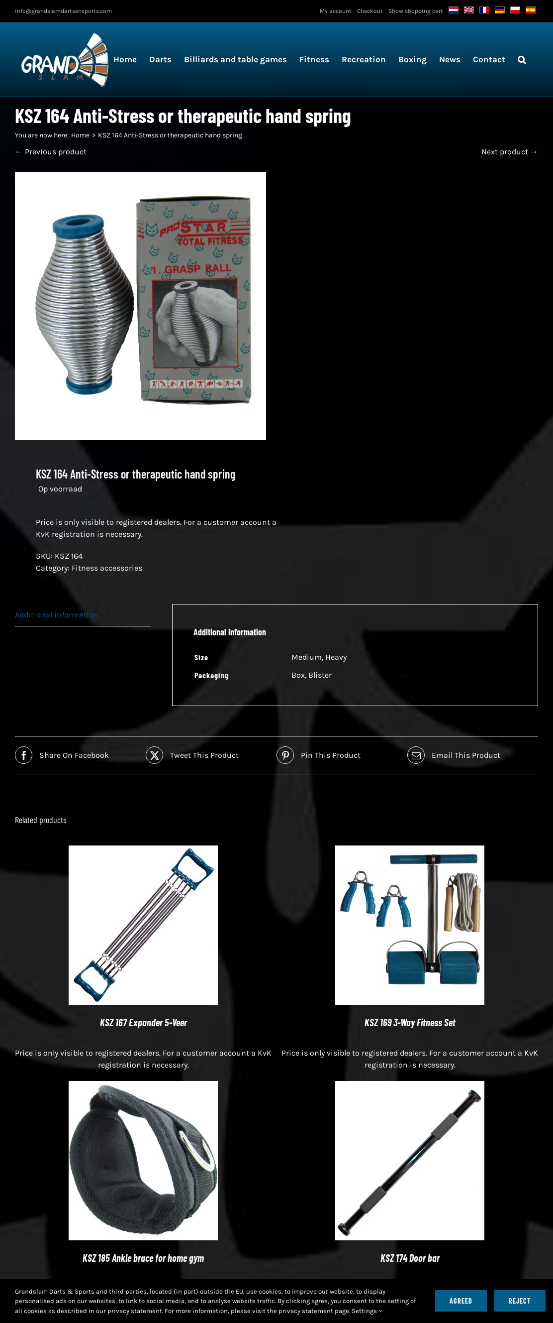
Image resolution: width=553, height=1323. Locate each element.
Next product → (509, 151)
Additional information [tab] (56, 614)
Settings (367, 1311)
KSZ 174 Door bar (410, 1258)
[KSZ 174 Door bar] (409, 1086)
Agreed (461, 1301)
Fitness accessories (107, 568)
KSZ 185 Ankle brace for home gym (143, 1258)
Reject (520, 1301)
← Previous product (51, 151)
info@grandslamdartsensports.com (63, 10)
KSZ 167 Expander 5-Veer (143, 1022)
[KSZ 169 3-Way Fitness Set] (409, 851)
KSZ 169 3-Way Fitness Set (410, 1022)
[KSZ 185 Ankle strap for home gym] (143, 1086)
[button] (522, 59)
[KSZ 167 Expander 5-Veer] (143, 851)
